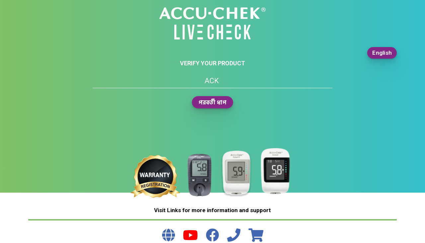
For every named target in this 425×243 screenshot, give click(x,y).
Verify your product (212, 63)
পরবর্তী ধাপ (212, 102)
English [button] (382, 52)
